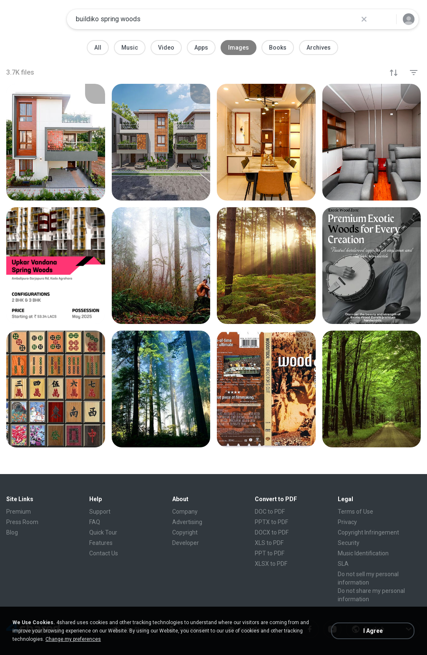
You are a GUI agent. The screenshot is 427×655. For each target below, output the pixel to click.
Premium (18, 511)
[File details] (55, 142)
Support (100, 511)
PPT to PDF (269, 553)
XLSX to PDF (271, 563)
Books (277, 47)
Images (238, 47)
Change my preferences (73, 639)
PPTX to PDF (271, 522)
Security (348, 543)
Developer (185, 543)
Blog (12, 532)
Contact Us (103, 553)
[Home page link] (33, 19)
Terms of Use (355, 511)
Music (129, 47)
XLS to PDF (269, 543)
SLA (343, 563)
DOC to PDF (270, 511)
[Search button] (385, 19)
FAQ (94, 522)
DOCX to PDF (272, 532)
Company (185, 511)
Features (101, 543)
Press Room (22, 522)
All (97, 47)
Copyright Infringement (368, 532)
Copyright (185, 532)
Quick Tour (103, 532)
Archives (318, 47)
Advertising (187, 522)
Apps (201, 47)
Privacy (347, 522)
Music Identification (363, 553)
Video (166, 47)
